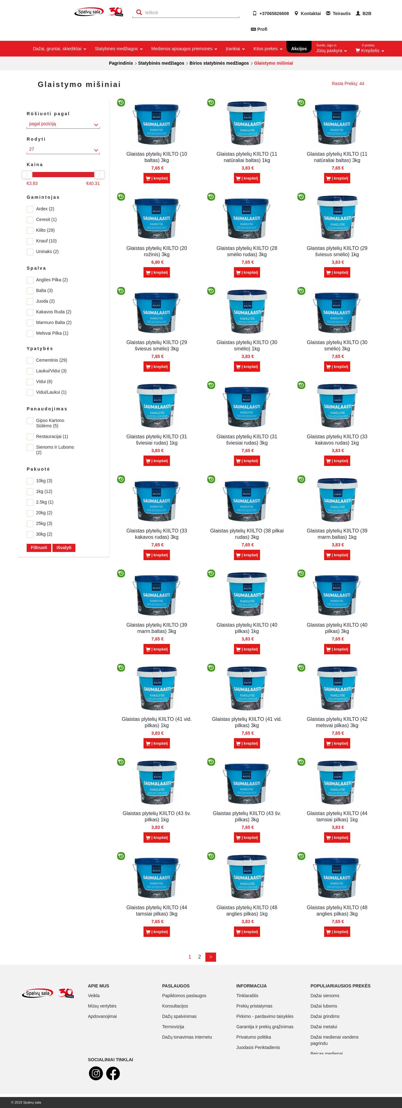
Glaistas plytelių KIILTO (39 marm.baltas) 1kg (337, 534)
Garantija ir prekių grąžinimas (264, 1026)
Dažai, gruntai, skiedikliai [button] (59, 48)
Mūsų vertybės (102, 1005)
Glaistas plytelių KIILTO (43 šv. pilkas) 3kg (247, 816)
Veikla (94, 995)
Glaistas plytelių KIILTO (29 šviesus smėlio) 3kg (156, 345)
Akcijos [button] (299, 48)
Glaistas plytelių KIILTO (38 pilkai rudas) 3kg (247, 534)
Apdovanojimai (102, 1016)
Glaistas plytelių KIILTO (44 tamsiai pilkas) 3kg (156, 910)
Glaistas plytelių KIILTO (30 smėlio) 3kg (337, 345)
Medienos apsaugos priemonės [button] (183, 48)
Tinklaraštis (247, 995)
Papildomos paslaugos (184, 995)
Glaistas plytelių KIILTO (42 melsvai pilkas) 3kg (337, 722)
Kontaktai (307, 13)
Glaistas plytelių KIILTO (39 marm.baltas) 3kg (156, 628)
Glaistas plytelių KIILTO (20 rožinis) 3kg (156, 251)
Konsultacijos (175, 1005)
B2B (364, 13)
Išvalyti (64, 547)
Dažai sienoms (325, 995)
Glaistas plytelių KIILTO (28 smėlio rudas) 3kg (247, 251)
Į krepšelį (157, 178)
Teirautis (338, 13)
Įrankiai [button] (235, 48)
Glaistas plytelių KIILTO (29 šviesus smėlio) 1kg (337, 251)
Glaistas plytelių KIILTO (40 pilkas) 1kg (247, 628)
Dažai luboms (324, 1005)
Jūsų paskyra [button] (331, 47)
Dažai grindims (325, 1016)
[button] (369, 49)
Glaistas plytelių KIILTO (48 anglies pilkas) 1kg (247, 910)
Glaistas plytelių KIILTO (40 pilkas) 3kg (337, 628)
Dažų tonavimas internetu (187, 1037)
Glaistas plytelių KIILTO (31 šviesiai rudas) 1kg (156, 440)
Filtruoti (39, 547)
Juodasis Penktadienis (258, 1047)
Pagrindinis (121, 63)
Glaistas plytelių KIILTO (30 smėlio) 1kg (247, 345)
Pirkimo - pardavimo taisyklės (264, 1016)
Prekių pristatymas (254, 1005)
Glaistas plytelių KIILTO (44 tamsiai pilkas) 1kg (337, 816)
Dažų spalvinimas (179, 1016)
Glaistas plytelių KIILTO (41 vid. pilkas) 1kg (157, 722)
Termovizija (173, 1026)
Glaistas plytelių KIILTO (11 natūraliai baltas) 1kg (247, 157)
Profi (262, 29)
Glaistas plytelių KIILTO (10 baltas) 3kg (156, 157)
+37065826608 (271, 13)
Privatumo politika (253, 1037)
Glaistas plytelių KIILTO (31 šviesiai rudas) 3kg (247, 440)
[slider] (27, 174)
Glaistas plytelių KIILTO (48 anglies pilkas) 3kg (337, 910)
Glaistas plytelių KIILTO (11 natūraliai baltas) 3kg (337, 157)
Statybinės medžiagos (161, 63)
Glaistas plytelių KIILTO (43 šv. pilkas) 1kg (157, 816)
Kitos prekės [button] (267, 48)
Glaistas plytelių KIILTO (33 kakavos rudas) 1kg (337, 440)
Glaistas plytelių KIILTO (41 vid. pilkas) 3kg (247, 722)
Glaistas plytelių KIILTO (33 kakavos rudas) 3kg (156, 534)
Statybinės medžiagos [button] (118, 48)
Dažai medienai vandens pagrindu (335, 1040)
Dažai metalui (324, 1026)
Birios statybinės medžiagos (219, 63)
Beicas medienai (327, 1053)
